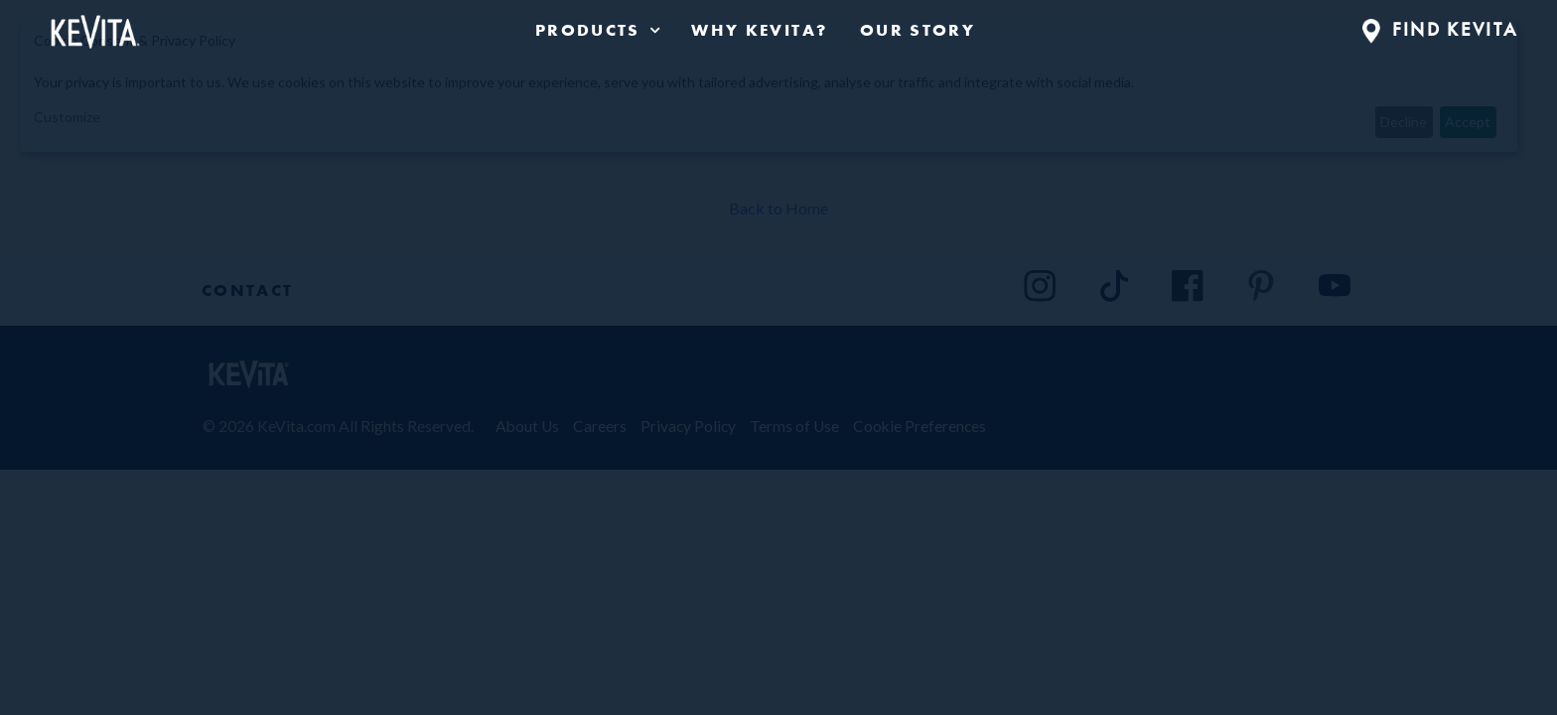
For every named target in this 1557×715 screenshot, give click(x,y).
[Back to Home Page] (94, 28)
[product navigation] (596, 30)
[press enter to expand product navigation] (651, 30)
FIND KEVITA (1439, 29)
